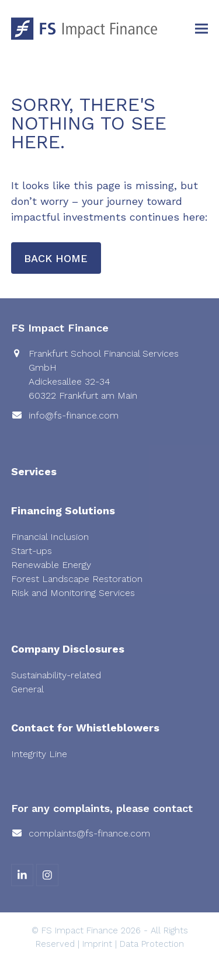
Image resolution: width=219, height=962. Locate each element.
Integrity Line (39, 753)
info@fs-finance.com (74, 415)
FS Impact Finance (79, 930)
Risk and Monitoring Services (73, 592)
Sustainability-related (56, 675)
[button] (201, 29)
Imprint (97, 944)
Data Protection (152, 944)
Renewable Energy (51, 564)
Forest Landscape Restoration (76, 578)
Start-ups (31, 550)
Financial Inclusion (50, 536)
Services (34, 471)
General (27, 689)
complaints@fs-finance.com (89, 833)
